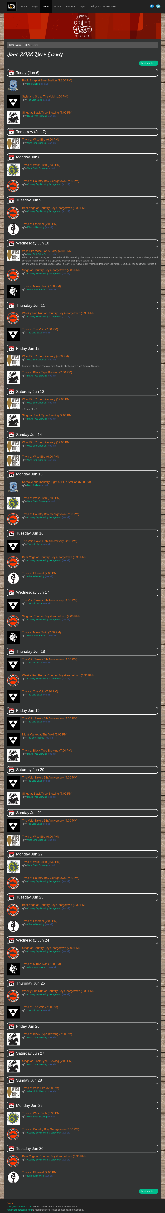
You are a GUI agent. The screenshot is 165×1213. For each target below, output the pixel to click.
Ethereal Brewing (35, 227)
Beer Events (15, 45)
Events (46, 6)
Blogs (35, 6)
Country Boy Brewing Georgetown (44, 184)
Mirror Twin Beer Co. (37, 289)
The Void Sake (34, 100)
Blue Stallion (33, 84)
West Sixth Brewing (37, 168)
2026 (27, 45)
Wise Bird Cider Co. (37, 143)
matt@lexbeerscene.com (19, 1210)
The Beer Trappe (35, 737)
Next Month (148, 63)
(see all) (44, 84)
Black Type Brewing (37, 116)
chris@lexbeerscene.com (19, 1206)
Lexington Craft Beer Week (103, 6)
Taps (82, 6)
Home (24, 6)
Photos (57, 6)
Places (70, 6)
